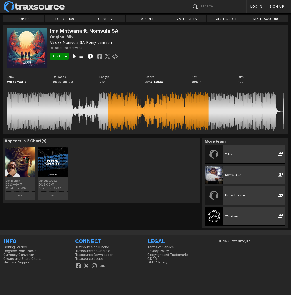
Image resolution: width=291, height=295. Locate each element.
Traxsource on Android (92, 251)
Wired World (16, 82)
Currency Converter (18, 255)
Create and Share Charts (22, 259)
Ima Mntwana (72, 48)
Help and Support (16, 262)
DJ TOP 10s (64, 19)
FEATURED (146, 19)
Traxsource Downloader (94, 255)
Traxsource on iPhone (92, 247)
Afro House (154, 82)
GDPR (152, 259)
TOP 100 (23, 19)
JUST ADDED (227, 19)
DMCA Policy (157, 262)
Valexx (55, 42)
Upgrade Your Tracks (19, 251)
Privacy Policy (158, 251)
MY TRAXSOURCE (267, 19)
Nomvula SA (74, 42)
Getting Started (15, 247)
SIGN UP (276, 6)
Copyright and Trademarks (168, 255)
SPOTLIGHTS (186, 19)
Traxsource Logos (89, 259)
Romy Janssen (99, 42)
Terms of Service (160, 247)
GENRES (105, 19)
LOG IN (256, 6)
